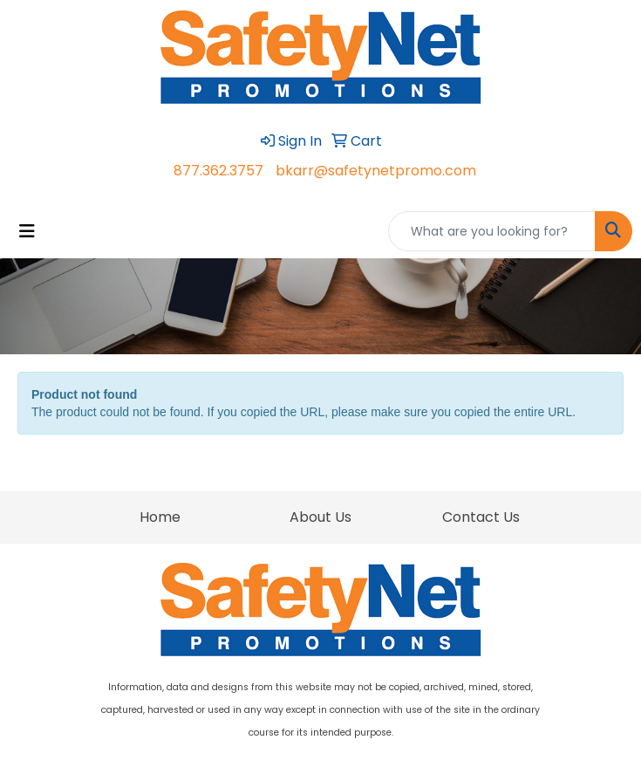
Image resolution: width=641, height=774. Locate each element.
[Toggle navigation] (27, 231)
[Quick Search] (492, 231)
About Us (320, 517)
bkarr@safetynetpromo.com (376, 171)
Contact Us (481, 517)
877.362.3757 (218, 171)
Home (160, 517)
